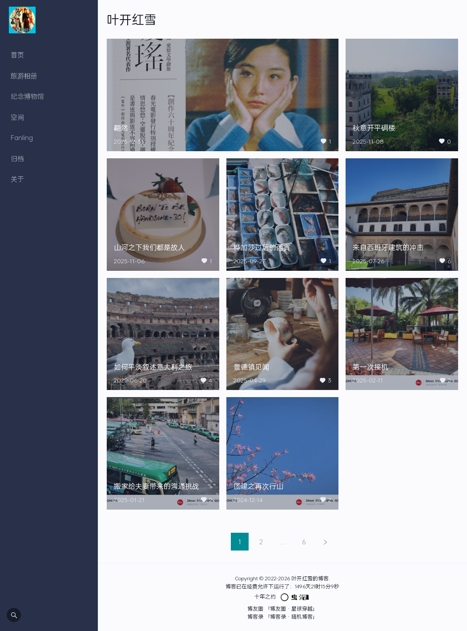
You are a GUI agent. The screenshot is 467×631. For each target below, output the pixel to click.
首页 (17, 54)
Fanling (22, 137)
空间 (17, 117)
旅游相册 (24, 75)
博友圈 (255, 608)
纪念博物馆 (27, 96)
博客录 (255, 616)
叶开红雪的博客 (310, 578)
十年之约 (265, 596)
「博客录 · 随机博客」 (291, 616)
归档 (17, 158)
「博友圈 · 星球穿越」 (291, 608)
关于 (17, 178)
